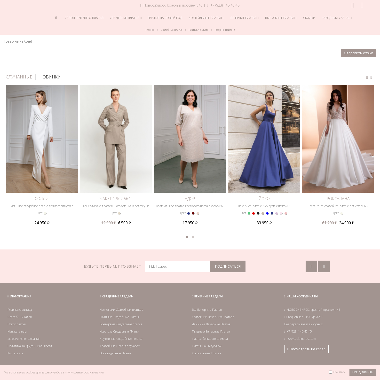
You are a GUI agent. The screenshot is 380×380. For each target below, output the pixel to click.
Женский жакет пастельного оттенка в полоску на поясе (115, 208)
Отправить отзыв (358, 53)
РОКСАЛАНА (338, 198)
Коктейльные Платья (206, 353)
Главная (150, 29)
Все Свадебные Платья (115, 353)
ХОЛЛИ (42, 198)
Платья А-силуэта (198, 29)
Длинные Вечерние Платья (211, 324)
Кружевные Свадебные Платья (121, 339)
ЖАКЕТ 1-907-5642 (116, 198)
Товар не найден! (224, 29)
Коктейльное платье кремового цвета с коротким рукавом (189, 208)
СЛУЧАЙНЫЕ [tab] (19, 77)
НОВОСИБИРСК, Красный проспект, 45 (313, 310)
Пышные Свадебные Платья (120, 317)
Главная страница (20, 310)
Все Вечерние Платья (207, 310)
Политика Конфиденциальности (30, 346)
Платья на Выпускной (207, 346)
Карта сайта (15, 353)
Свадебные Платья (171, 29)
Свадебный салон (20, 317)
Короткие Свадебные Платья (119, 331)
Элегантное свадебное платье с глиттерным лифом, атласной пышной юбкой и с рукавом (338, 208)
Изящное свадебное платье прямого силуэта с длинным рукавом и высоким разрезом (42, 208)
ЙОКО (264, 198)
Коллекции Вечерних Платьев (213, 317)
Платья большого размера (210, 339)
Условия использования (24, 339)
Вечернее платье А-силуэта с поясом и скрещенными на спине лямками (264, 208)
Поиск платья (17, 324)
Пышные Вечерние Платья (211, 331)
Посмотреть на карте (306, 349)
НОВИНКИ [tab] (50, 77)
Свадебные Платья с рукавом (120, 346)
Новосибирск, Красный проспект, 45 (171, 5)
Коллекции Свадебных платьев (121, 310)
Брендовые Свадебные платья (121, 324)
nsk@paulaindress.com (301, 339)
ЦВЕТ (39, 213)
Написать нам (17, 331)
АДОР (190, 198)
